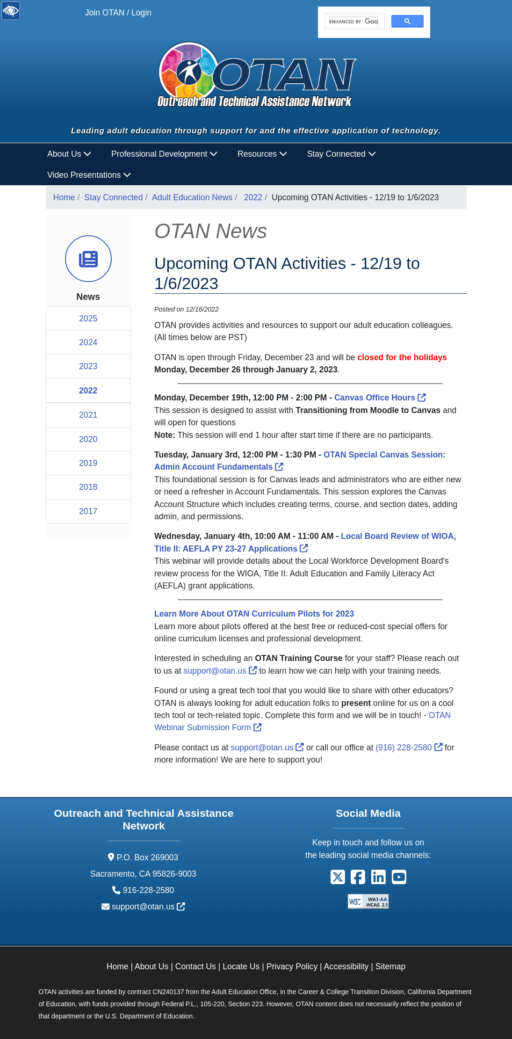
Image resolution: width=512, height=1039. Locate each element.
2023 (88, 366)
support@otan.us (220, 671)
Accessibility (346, 966)
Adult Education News (192, 197)
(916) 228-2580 (408, 747)
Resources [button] (263, 154)
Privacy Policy (292, 966)
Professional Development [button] (164, 154)
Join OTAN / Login (118, 12)
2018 (88, 487)
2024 (88, 342)
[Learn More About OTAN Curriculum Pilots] (254, 613)
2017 (88, 511)
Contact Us (195, 966)
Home (64, 197)
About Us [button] (69, 154)
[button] (338, 880)
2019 (88, 463)
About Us (151, 966)
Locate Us (241, 966)
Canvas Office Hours (380, 397)
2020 (88, 439)
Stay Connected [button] (341, 154)
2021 (88, 415)
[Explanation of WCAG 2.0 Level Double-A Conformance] (368, 901)
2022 (253, 197)
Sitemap (390, 966)
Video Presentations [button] (89, 175)
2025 (88, 318)
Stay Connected (113, 197)
